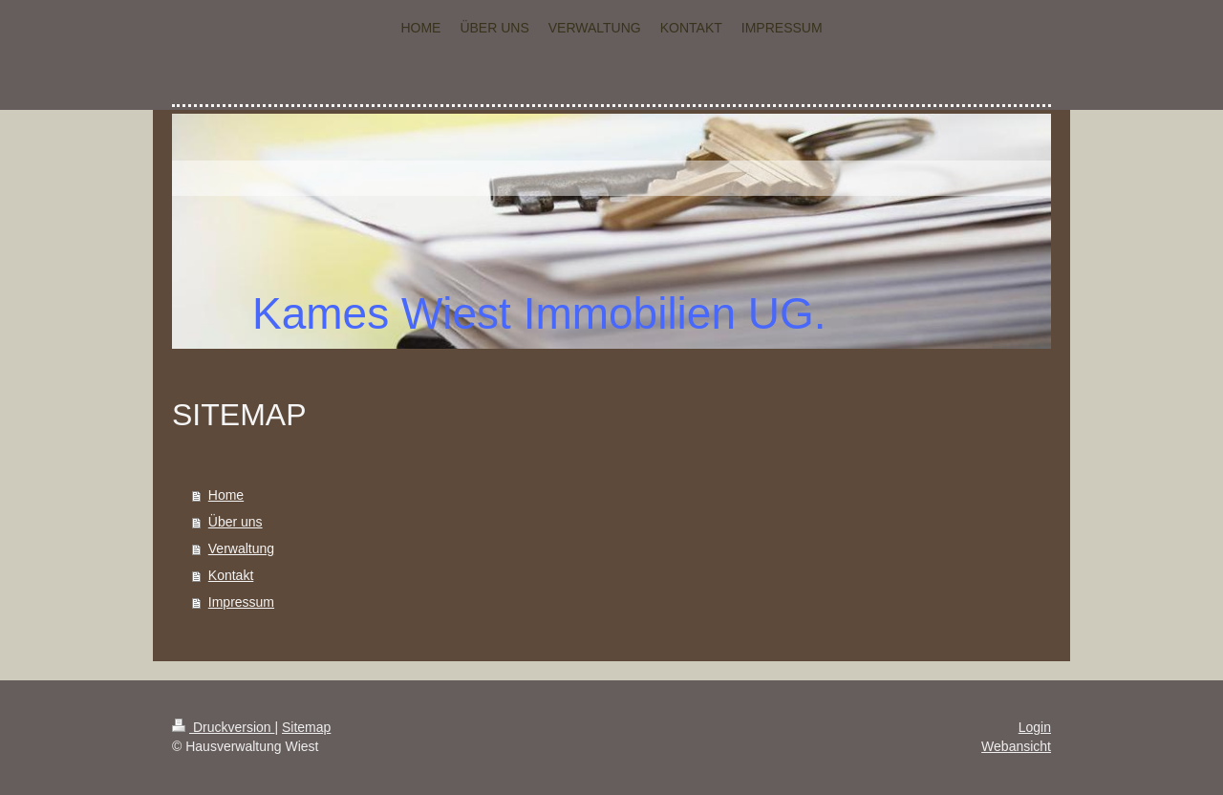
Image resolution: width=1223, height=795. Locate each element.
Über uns (235, 521)
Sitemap (306, 727)
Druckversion (223, 727)
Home (226, 495)
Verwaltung (241, 548)
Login (1035, 727)
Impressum (241, 602)
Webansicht (1016, 746)
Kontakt (230, 575)
